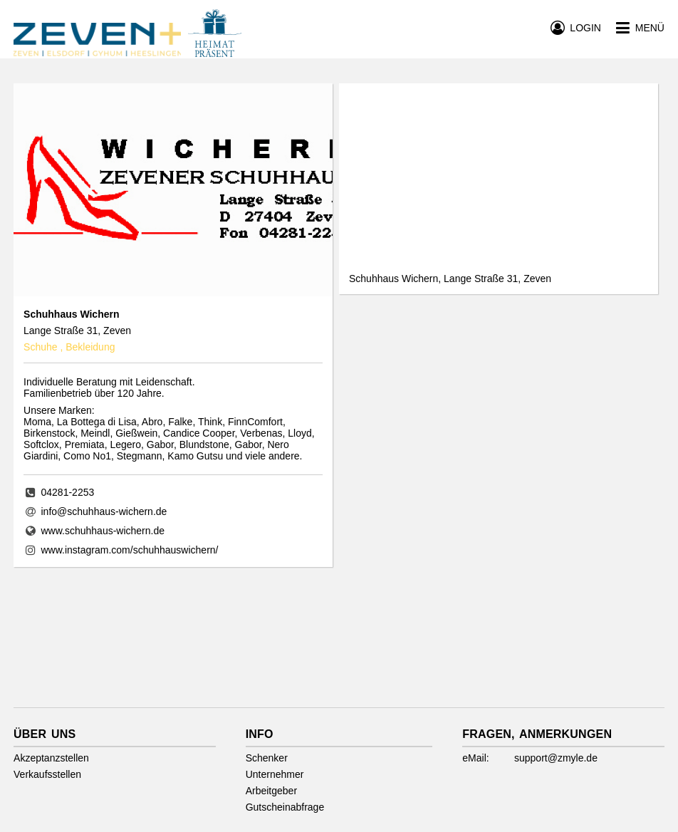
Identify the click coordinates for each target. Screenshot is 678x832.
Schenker (267, 758)
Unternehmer (275, 774)
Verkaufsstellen (47, 774)
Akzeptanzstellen (51, 758)
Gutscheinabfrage (285, 807)
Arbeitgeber (271, 790)
